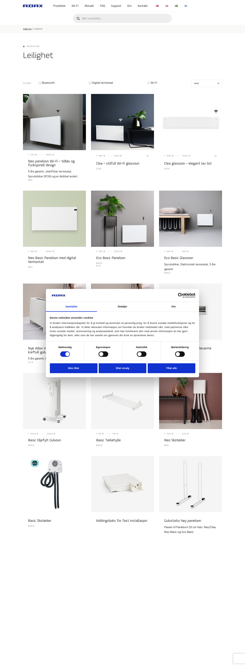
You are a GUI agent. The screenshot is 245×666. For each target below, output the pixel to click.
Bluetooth (47, 83)
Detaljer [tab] (122, 306)
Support (116, 5)
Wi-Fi (75, 5)
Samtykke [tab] (72, 306)
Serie (206, 83)
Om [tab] (173, 306)
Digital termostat (101, 83)
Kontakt (143, 5)
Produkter (59, 5)
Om (129, 5)
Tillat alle (171, 368)
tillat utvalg (122, 368)
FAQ (102, 5)
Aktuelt (89, 5)
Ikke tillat (73, 368)
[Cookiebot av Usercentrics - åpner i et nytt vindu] (180, 295)
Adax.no (27, 29)
